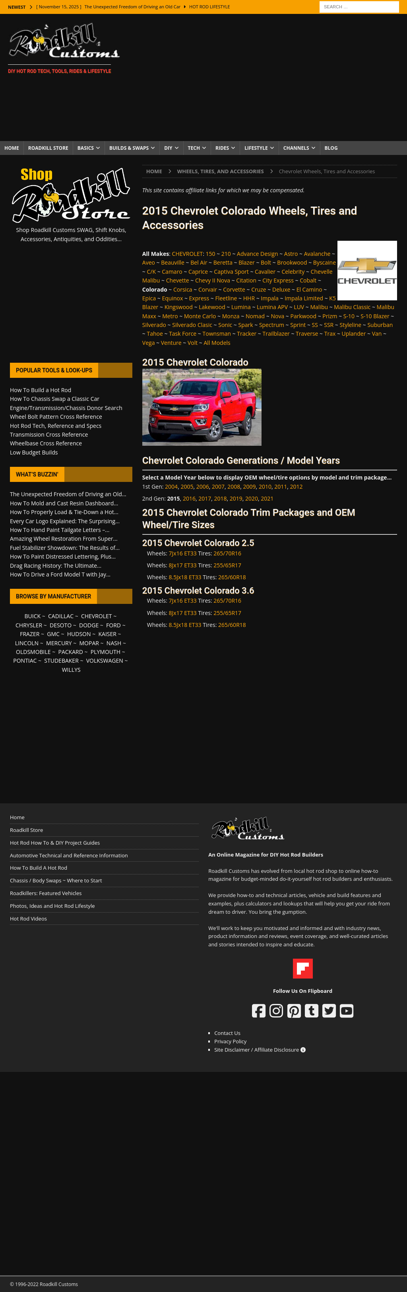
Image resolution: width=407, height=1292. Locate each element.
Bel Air (198, 262)
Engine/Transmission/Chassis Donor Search (66, 408)
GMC (53, 634)
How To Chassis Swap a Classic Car (54, 398)
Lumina (241, 307)
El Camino (309, 289)
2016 (189, 498)
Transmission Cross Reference (49, 434)
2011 (280, 486)
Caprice (198, 271)
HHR (249, 298)
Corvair (207, 289)
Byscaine (324, 262)
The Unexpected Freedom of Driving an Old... (68, 494)
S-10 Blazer (374, 316)
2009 (249, 486)
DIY (168, 148)
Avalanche (317, 253)
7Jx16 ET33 (183, 553)
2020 (251, 498)
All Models (217, 342)
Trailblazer (276, 333)
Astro (291, 253)
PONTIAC (25, 660)
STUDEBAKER (61, 660)
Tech (194, 148)
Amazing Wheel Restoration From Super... (64, 538)
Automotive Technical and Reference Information (69, 855)
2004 (171, 486)
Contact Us (227, 1033)
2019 (236, 498)
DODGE (89, 625)
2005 (186, 486)
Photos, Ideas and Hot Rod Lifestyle (52, 905)
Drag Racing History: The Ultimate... (55, 565)
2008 (233, 486)
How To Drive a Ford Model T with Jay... (60, 574)
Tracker (246, 333)
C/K (151, 271)
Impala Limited (304, 298)
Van (377, 333)
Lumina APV (272, 307)
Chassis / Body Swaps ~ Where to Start (56, 880)
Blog (331, 148)
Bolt (266, 262)
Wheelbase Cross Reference (46, 443)
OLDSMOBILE (33, 652)
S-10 (349, 316)
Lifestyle (256, 148)
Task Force (182, 333)
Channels (296, 148)
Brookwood (292, 262)
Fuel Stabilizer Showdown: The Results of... (65, 547)
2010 (265, 486)
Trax (330, 333)
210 (226, 253)
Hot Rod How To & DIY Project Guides (55, 842)
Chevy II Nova (212, 280)
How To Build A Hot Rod (38, 867)
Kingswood (179, 307)
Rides (222, 148)
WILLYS (71, 669)
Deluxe (281, 289)
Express (199, 298)
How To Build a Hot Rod (40, 390)
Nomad (255, 316)
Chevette (177, 280)
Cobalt (308, 280)
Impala (270, 298)
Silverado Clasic (192, 325)
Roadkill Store (48, 148)
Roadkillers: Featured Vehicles (45, 893)
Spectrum (271, 325)
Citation (246, 280)
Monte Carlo (200, 316)
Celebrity (292, 271)
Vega (148, 342)
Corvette (234, 289)
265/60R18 (232, 577)
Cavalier (265, 271)
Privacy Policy (230, 1041)
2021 (267, 498)
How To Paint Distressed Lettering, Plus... (63, 556)
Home (11, 148)
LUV (299, 307)
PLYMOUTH (105, 652)
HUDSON (79, 634)
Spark (245, 325)
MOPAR (89, 643)
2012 (296, 486)
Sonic (225, 325)
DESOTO (61, 625)
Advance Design (257, 253)
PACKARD (70, 652)
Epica (149, 298)
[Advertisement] (269, 77)
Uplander (354, 333)
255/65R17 (227, 565)
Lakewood (212, 307)
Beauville (172, 262)
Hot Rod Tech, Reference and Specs (55, 425)
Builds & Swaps (129, 148)
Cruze (258, 289)
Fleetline (226, 298)
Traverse (307, 333)
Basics (86, 148)
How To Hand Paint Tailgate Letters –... (59, 530)
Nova (277, 316)
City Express (278, 280)
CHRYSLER (29, 625)
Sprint (298, 325)
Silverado (154, 325)
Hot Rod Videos (28, 918)
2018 (220, 498)
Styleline (351, 325)
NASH (114, 643)
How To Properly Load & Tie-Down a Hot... (64, 512)
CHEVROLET (187, 253)
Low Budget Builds (34, 452)
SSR (328, 325)
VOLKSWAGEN (104, 660)
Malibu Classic (352, 307)
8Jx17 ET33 (183, 565)
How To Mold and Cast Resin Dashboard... (64, 503)
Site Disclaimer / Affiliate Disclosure (260, 1049)
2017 (204, 498)
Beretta (223, 262)
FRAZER (29, 634)
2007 (218, 486)
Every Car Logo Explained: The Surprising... (65, 521)
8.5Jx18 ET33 (185, 577)
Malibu (319, 307)
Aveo (148, 262)
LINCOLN (27, 643)
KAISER (107, 634)
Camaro (172, 271)
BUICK (33, 616)
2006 (202, 486)
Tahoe (155, 333)
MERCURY (59, 643)
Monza (231, 316)
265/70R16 (227, 553)
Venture (171, 342)
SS (315, 325)
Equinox (172, 298)
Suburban (380, 325)
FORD (113, 625)
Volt (193, 342)
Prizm (329, 316)
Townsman (217, 333)
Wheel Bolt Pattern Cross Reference (56, 416)
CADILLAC (61, 616)
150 (210, 253)
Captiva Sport (231, 271)
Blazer (246, 262)
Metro (170, 316)
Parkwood (304, 316)
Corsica (182, 289)
